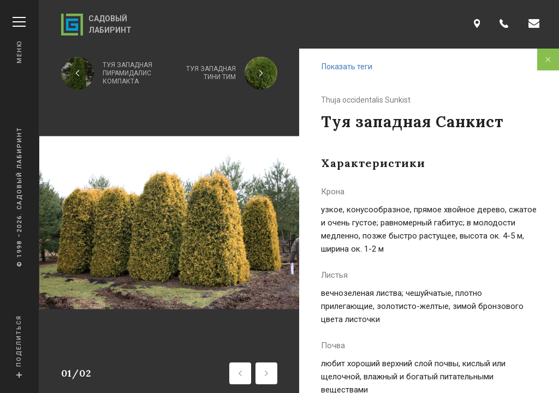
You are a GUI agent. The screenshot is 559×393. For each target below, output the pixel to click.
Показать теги (347, 66)
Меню (19, 40)
